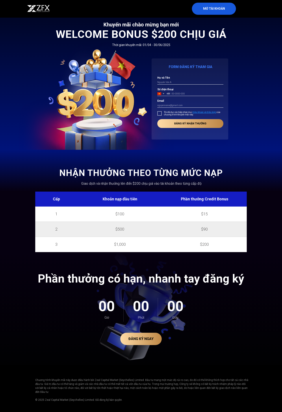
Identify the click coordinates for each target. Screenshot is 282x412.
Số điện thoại (165, 89)
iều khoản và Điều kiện (205, 112)
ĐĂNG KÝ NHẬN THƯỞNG (190, 123)
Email (160, 100)
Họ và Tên (163, 77)
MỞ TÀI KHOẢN (214, 8)
